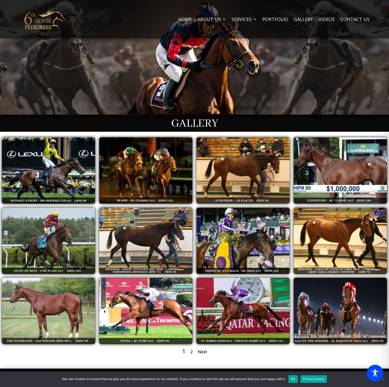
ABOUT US (209, 19)
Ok (293, 379)
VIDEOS (327, 19)
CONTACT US (355, 19)
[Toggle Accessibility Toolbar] (375, 373)
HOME (185, 19)
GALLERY (303, 19)
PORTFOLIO (275, 19)
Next (202, 352)
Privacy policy (313, 379)
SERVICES (242, 19)
